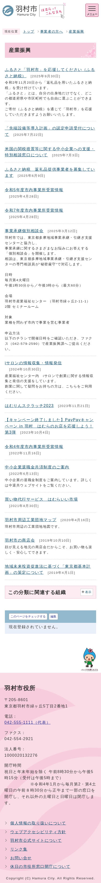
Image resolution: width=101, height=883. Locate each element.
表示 (88, 592)
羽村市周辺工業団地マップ (30, 520)
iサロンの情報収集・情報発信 (33, 363)
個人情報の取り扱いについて (38, 823)
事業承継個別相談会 (24, 231)
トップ (28, 31)
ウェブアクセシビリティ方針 (38, 832)
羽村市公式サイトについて (36, 840)
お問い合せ (21, 858)
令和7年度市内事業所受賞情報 (34, 210)
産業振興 (76, 31)
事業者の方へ (51, 31)
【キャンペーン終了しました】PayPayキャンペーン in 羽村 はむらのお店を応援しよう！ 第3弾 (49, 426)
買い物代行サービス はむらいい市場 (41, 499)
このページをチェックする (28, 616)
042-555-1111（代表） (27, 722)
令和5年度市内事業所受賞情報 (34, 190)
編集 (53, 616)
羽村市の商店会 (20, 540)
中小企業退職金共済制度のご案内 (37, 467)
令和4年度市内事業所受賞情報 (34, 447)
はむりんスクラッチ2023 (29, 406)
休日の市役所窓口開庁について (40, 866)
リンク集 (18, 849)
